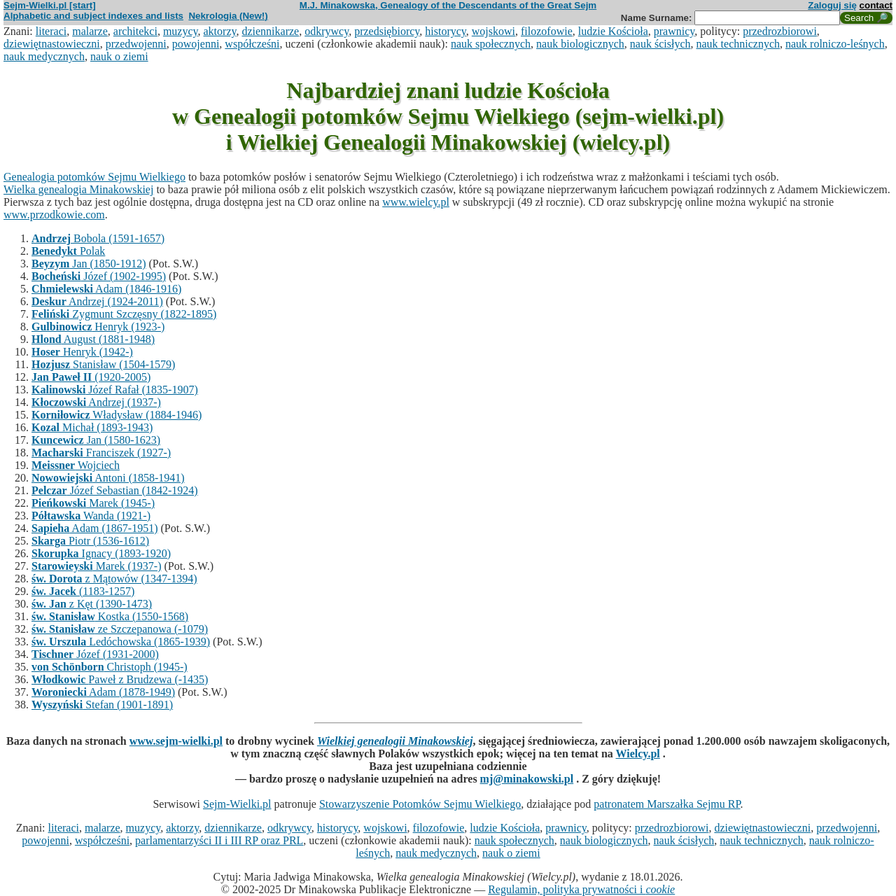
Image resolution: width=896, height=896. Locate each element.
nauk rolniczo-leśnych (835, 44)
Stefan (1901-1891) (102, 704)
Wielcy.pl (638, 754)
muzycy (180, 31)
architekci (135, 31)
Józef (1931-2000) (95, 654)
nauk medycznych (44, 56)
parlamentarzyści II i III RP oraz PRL (219, 840)
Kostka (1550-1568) (109, 616)
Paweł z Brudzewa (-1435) (119, 679)
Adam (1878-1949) (103, 692)
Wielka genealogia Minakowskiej (78, 189)
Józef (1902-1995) (98, 276)
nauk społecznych (491, 44)
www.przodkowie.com (54, 214)
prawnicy (674, 31)
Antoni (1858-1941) (108, 478)
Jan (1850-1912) (88, 264)
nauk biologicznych (580, 44)
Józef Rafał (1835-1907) (114, 390)
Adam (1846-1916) (106, 289)
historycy (445, 31)
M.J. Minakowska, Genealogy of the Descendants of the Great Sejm (448, 5)
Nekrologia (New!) (227, 15)
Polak (68, 251)
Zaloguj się (832, 5)
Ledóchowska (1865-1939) (120, 642)
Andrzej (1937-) (96, 402)
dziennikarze (270, 31)
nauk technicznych (738, 44)
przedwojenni (136, 44)
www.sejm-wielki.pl (176, 741)
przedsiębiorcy (386, 31)
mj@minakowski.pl (527, 779)
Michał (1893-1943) (92, 427)
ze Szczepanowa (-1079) (119, 629)
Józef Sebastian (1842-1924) (114, 490)
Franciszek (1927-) (101, 452)
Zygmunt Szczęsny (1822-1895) (123, 314)
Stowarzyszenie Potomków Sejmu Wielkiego (420, 804)
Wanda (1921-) (90, 516)
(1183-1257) (82, 591)
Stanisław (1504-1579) (103, 364)
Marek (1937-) (96, 566)
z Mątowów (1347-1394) (114, 578)
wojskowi (493, 31)
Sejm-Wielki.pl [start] (50, 5)
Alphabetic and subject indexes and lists (93, 15)
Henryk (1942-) (82, 352)
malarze (90, 31)
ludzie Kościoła (613, 31)
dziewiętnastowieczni (52, 44)
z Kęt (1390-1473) (91, 604)
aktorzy (220, 31)
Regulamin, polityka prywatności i (581, 889)
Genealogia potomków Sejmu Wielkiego (95, 177)
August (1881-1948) (93, 339)
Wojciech (75, 465)
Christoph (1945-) (109, 667)
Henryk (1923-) (97, 326)
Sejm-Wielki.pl (237, 804)
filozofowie (547, 31)
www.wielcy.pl (415, 202)
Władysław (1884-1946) (116, 415)
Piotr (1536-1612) (90, 541)
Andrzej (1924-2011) (97, 301)
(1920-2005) (90, 377)
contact (876, 5)
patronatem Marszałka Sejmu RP (667, 804)
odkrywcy (326, 31)
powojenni (196, 44)
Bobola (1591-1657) (97, 238)
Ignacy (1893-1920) (101, 553)
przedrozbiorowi (780, 31)
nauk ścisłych (660, 44)
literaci (51, 31)
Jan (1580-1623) (95, 440)
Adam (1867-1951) (94, 528)
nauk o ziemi (119, 56)
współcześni (252, 44)
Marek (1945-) (93, 503)
